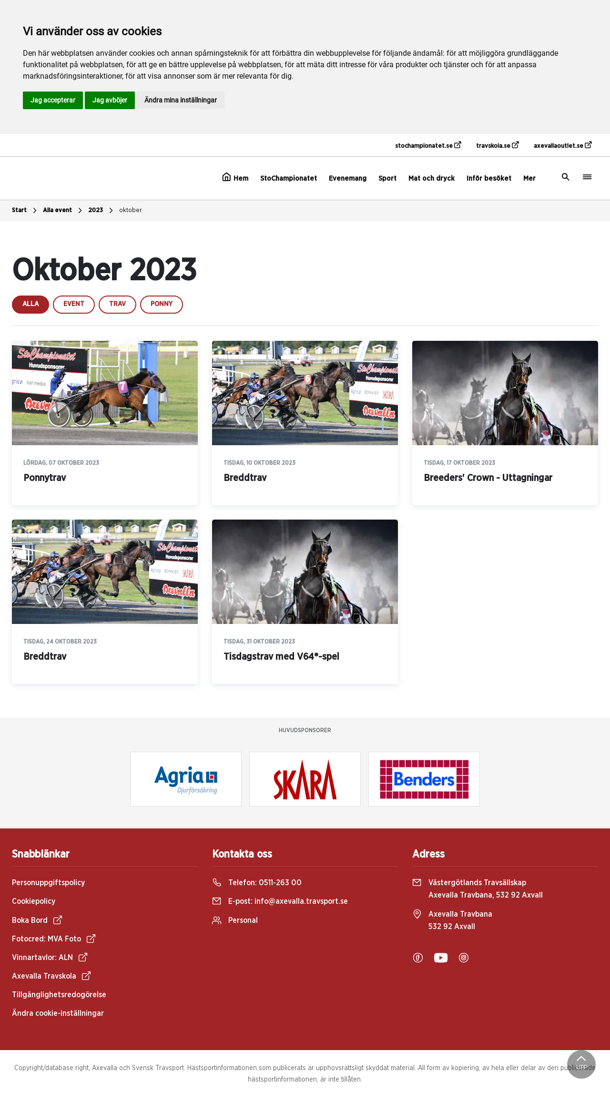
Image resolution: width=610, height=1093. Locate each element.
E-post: (280, 901)
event (73, 304)
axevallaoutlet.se (562, 145)
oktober (130, 210)
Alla (30, 304)
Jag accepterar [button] (52, 100)
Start (25, 210)
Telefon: (257, 883)
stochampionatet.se (428, 145)
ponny (162, 304)
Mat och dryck (431, 178)
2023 (101, 210)
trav (117, 304)
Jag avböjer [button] (109, 100)
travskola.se (497, 145)
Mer (529, 178)
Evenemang (347, 178)
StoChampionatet (288, 178)
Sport (387, 178)
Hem (235, 177)
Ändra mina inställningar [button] (180, 100)
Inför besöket (489, 178)
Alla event (63, 210)
